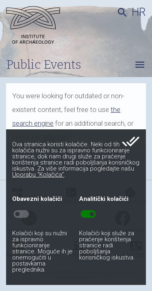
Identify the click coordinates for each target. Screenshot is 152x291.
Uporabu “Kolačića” (38, 174)
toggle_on (88, 214)
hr (139, 12)
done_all (131, 141)
